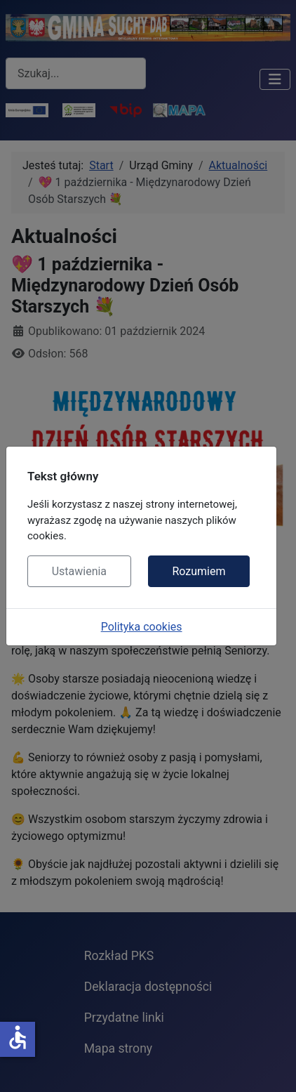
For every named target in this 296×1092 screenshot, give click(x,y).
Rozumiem (198, 571)
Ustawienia (79, 571)
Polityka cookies (141, 626)
